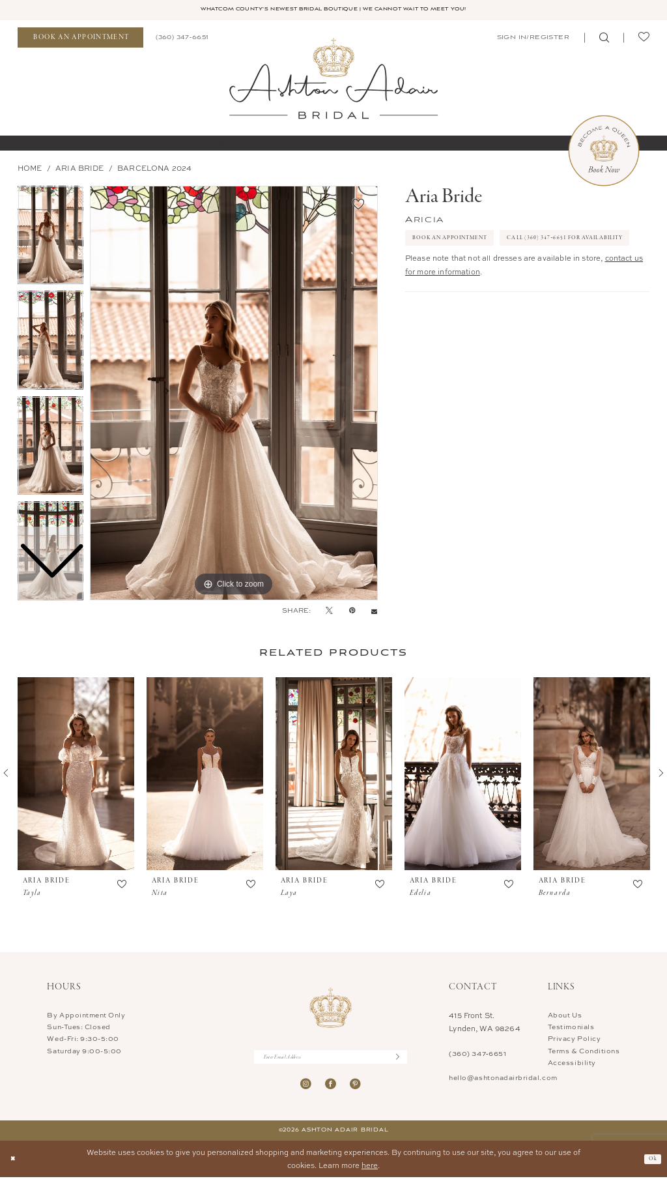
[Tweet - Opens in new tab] (329, 612)
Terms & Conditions (584, 1052)
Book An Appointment (462, 242)
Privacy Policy (574, 1040)
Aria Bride (79, 170)
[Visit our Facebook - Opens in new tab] (330, 1089)
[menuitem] (80, 39)
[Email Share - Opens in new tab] (374, 612)
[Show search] (603, 39)
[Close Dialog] (14, 1165)
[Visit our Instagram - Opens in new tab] (306, 1089)
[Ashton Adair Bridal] (333, 79)
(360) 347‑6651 (477, 1055)
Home (30, 170)
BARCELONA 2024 (154, 170)
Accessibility (572, 1063)
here (370, 1171)
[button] (532, 39)
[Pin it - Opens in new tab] (352, 612)
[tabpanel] (234, 394)
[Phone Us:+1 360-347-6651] (181, 39)
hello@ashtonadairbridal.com (503, 1078)
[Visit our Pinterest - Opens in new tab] (355, 1089)
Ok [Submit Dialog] (651, 1164)
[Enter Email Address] (330, 1060)
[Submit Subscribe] (400, 1060)
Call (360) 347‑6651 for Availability (488, 270)
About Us (565, 1016)
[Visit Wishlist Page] (643, 39)
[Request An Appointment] (80, 39)
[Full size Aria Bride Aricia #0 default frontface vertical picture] (234, 394)
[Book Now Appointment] (604, 152)
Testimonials (571, 1028)
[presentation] (76, 775)
